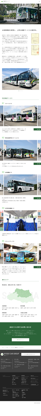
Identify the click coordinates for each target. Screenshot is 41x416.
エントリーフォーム (24, 395)
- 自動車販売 (24, 405)
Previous (2, 118)
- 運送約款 (14, 408)
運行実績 (34, 131)
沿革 (13, 392)
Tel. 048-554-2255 (6, 377)
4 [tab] (22, 92)
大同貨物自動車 (33, 395)
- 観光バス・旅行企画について (16, 403)
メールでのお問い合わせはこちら (28, 365)
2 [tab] (19, 92)
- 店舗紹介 (23, 403)
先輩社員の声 (23, 390)
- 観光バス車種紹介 (15, 405)
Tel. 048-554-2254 (33, 377)
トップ (3, 358)
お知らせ (32, 386)
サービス (7, 358)
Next (38, 118)
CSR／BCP (14, 395)
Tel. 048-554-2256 (19, 375)
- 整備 (22, 406)
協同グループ (6, 1)
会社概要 (13, 390)
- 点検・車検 (24, 408)
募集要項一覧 (23, 393)
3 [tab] (21, 92)
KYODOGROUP (12, 365)
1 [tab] (18, 92)
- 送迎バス (4, 404)
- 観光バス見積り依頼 (16, 406)
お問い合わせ (33, 389)
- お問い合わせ (5, 406)
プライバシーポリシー (34, 392)
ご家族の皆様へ (24, 392)
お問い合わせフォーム (21, 350)
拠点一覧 (13, 393)
